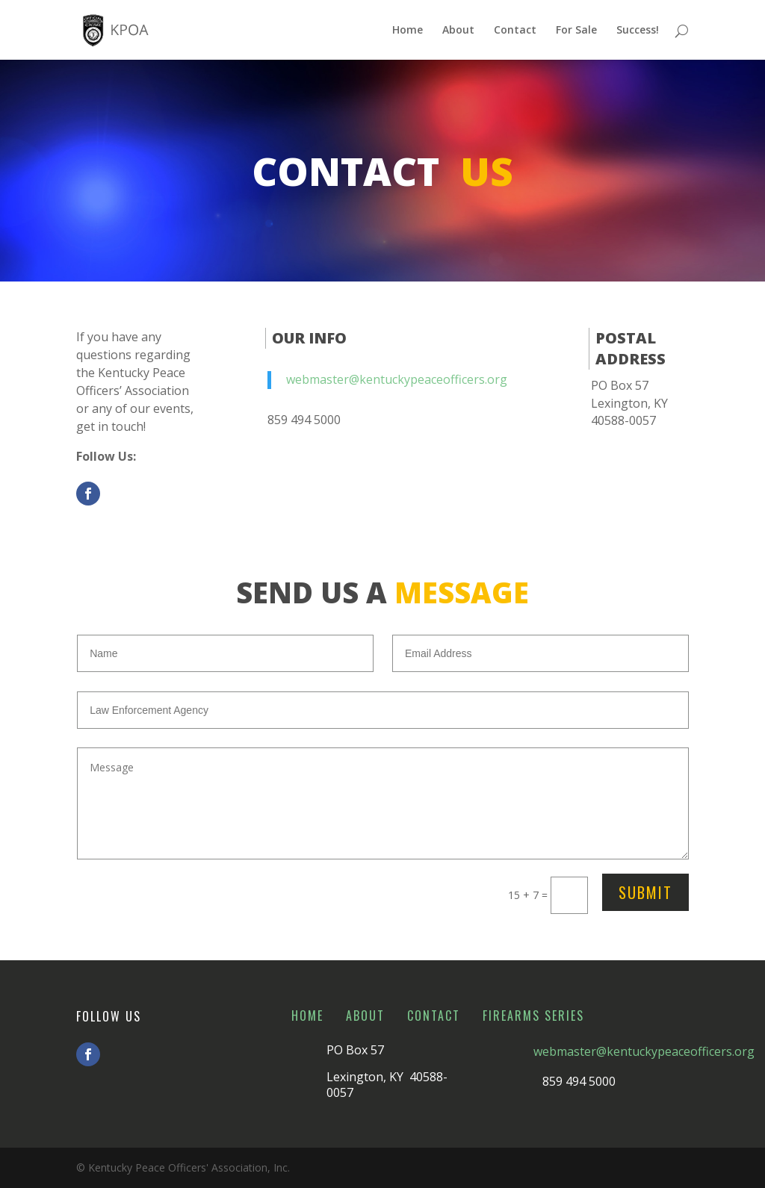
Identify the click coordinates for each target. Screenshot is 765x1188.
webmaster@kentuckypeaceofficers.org (396, 379)
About (458, 31)
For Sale (576, 31)
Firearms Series (533, 1015)
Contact (515, 31)
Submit (645, 892)
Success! (637, 31)
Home (407, 31)
